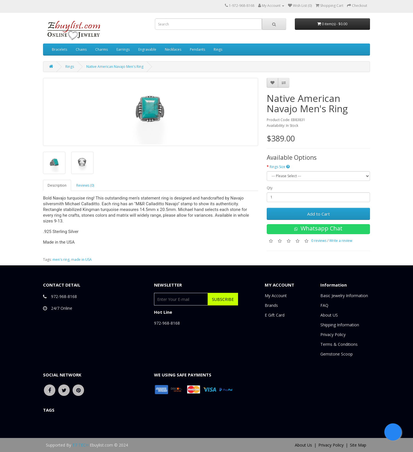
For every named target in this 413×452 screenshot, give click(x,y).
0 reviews (318, 240)
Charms (101, 49)
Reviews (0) (85, 185)
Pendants (197, 49)
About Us (303, 445)
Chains (81, 49)
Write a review (340, 240)
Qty (269, 187)
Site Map (358, 445)
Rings (218, 49)
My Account (276, 295)
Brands (271, 305)
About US (329, 315)
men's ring (60, 259)
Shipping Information (339, 324)
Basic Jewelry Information (344, 295)
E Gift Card (275, 315)
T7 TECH (80, 445)
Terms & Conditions (339, 344)
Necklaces (173, 49)
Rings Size (280, 166)
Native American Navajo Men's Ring (114, 66)
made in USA (81, 259)
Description (57, 185)
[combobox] (208, 24)
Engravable (147, 49)
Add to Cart (318, 214)
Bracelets (59, 49)
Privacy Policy (333, 334)
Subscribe (223, 299)
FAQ (324, 305)
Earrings (123, 49)
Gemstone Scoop (336, 354)
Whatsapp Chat (318, 228)
